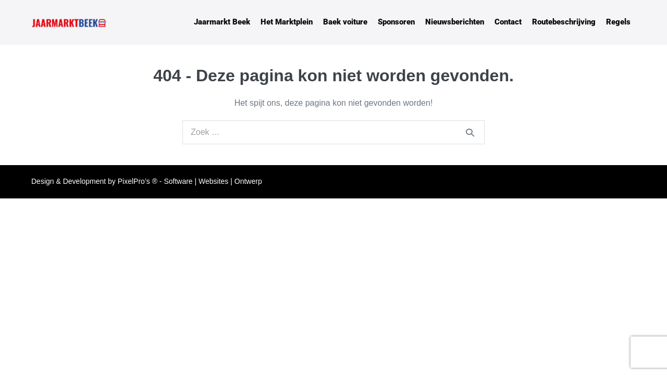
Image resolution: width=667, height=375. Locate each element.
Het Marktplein (287, 22)
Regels (618, 22)
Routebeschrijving (564, 22)
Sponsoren (396, 22)
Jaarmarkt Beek (222, 22)
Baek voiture (345, 22)
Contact (508, 22)
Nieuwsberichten (454, 22)
